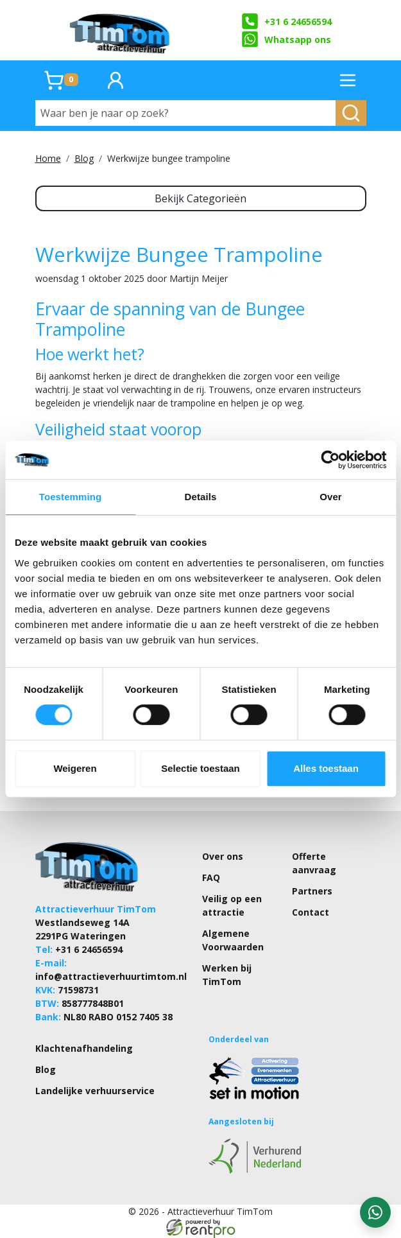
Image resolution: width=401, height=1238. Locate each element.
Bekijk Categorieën (200, 198)
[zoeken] (351, 113)
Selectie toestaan (200, 768)
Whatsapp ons (286, 39)
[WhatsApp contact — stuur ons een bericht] (375, 1212)
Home (48, 158)
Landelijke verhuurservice (95, 1091)
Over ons (222, 856)
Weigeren (74, 768)
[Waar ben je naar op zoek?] (185, 113)
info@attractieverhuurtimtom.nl (111, 976)
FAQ (211, 877)
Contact (310, 912)
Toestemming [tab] (70, 496)
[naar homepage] (120, 30)
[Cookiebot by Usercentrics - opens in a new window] (330, 459)
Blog (84, 158)
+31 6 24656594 (286, 21)
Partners (312, 891)
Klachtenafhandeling (84, 1048)
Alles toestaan (326, 768)
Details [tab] (201, 496)
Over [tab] (331, 496)
